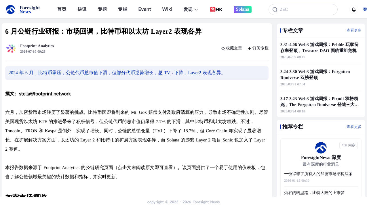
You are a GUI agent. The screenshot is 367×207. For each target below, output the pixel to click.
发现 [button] (191, 9)
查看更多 (354, 30)
